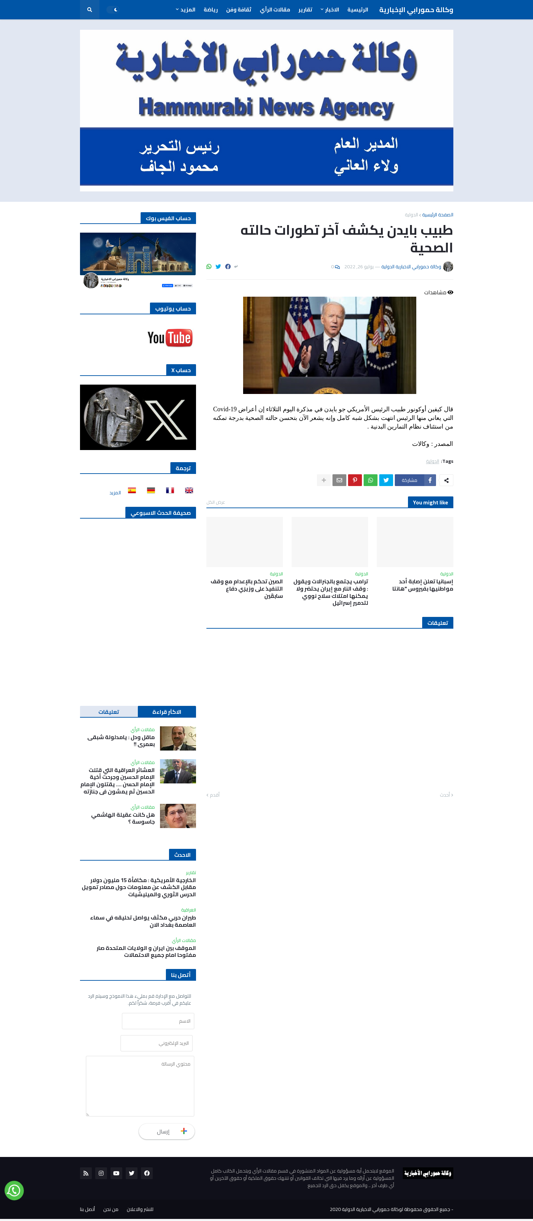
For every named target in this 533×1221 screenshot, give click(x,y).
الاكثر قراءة (166, 712)
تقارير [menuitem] (305, 10)
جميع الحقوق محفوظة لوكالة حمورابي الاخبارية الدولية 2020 (390, 1211)
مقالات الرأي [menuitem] (275, 10)
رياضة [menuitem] (211, 10)
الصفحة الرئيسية (437, 214)
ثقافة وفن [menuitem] (238, 10)
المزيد (115, 492)
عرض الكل (215, 502)
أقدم (215, 795)
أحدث (445, 795)
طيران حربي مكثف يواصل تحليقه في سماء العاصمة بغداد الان (143, 921)
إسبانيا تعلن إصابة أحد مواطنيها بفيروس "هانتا (422, 585)
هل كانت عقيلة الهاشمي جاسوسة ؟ (123, 818)
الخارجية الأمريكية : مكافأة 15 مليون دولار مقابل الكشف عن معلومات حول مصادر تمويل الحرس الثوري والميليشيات (139, 887)
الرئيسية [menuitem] (357, 10)
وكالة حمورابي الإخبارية (416, 9)
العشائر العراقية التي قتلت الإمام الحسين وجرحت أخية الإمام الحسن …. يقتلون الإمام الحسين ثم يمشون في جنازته (117, 780)
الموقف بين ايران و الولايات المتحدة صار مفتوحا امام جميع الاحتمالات (146, 951)
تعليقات (108, 712)
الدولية (411, 214)
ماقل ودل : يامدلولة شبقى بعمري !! (121, 741)
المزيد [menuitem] (187, 10)
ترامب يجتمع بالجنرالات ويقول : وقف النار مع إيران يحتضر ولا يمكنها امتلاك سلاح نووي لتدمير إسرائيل (330, 592)
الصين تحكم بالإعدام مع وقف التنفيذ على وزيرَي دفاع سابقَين (247, 588)
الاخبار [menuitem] (332, 10)
